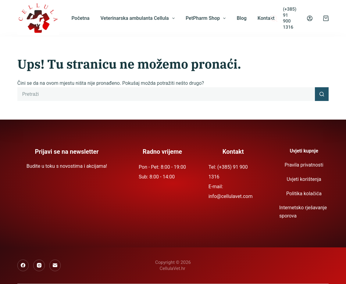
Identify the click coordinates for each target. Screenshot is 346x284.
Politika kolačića (304, 193)
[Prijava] (309, 18)
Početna (80, 18)
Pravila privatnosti (303, 165)
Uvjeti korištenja (304, 179)
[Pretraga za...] (166, 94)
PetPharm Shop (207, 18)
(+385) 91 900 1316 (289, 18)
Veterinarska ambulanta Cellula (138, 18)
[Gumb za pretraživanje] (322, 94)
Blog (241, 18)
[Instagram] (39, 265)
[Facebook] (23, 265)
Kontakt (266, 18)
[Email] (55, 265)
